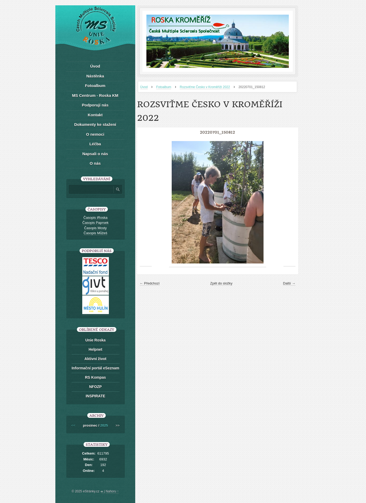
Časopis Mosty (95, 228)
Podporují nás (95, 105)
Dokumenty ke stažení (95, 124)
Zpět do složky (221, 283)
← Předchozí (150, 283)
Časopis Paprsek (95, 223)
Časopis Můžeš (95, 233)
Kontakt (95, 115)
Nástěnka (95, 76)
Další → (289, 283)
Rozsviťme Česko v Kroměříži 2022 (205, 87)
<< (73, 425)
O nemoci (95, 134)
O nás (95, 163)
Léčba (95, 144)
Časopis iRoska (95, 218)
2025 (104, 425)
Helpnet (95, 349)
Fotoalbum (163, 87)
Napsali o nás (95, 153)
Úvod (144, 87)
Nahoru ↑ (112, 491)
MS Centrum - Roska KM (95, 95)
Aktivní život (95, 359)
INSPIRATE (95, 396)
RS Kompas (95, 377)
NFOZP (95, 387)
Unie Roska (95, 340)
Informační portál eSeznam (95, 368)
